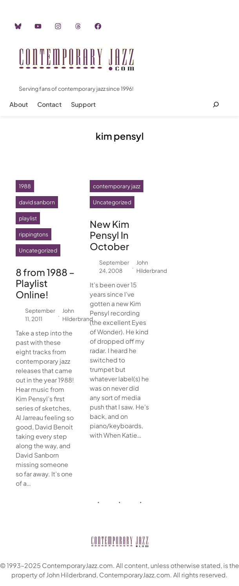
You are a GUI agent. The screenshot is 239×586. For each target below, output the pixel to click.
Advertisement (99, 3)
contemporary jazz (116, 185)
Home (27, 3)
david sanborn (37, 202)
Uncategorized (38, 250)
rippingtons (33, 234)
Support (83, 104)
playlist (28, 218)
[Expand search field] (216, 104)
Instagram (57, 3)
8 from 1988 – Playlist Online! (45, 283)
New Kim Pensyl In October (109, 235)
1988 (25, 185)
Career (137, 3)
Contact (49, 104)
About (18, 104)
